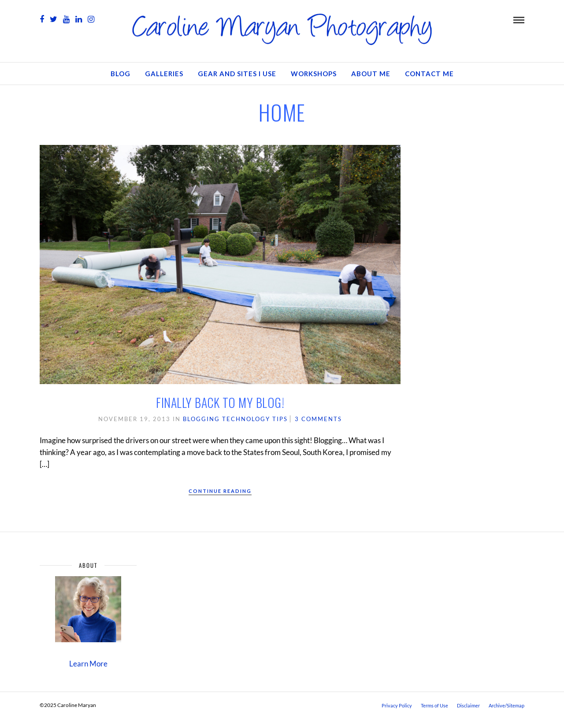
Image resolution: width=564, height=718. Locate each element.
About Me (370, 74)
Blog (120, 74)
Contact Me (429, 74)
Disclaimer (468, 705)
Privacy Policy (397, 705)
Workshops (314, 74)
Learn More (88, 663)
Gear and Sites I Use (237, 74)
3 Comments (318, 418)
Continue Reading (220, 491)
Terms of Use (434, 705)
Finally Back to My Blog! (220, 402)
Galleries (164, 74)
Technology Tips (255, 418)
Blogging (201, 418)
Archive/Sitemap (506, 705)
